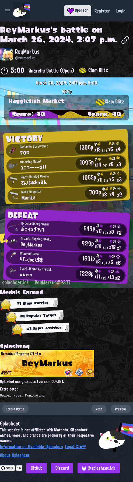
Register (102, 10)
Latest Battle (15, 409)
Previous (121, 409)
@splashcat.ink (99, 468)
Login (120, 10)
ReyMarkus (25, 30)
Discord (62, 468)
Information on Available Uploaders (31, 446)
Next (99, 409)
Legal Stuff (75, 446)
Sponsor (77, 10)
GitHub (37, 468)
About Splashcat (15, 455)
